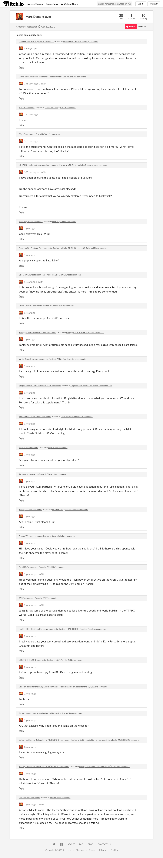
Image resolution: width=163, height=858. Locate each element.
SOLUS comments (26, 107)
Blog (90, 844)
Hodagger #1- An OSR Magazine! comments (37, 332)
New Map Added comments (31, 221)
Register (153, 3)
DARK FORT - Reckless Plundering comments (38, 629)
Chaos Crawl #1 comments (30, 305)
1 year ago (29, 228)
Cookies (114, 850)
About (71, 844)
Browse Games (35, 3)
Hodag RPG (67, 248)
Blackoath (55, 713)
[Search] (129, 3)
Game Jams (52, 3)
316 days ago (31, 141)
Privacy (102, 850)
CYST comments (26, 598)
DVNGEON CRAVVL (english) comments (36, 41)
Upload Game (69, 3)
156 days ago (31, 83)
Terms (91, 850)
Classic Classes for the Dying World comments (38, 687)
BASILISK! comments (28, 567)
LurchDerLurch (51, 107)
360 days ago (31, 172)
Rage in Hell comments (28, 447)
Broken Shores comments (30, 713)
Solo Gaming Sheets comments (32, 275)
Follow (130, 26)
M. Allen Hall (57, 509)
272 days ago (31, 114)
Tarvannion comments (28, 474)
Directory (80, 850)
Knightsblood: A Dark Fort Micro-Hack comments (40, 385)
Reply (21, 67)
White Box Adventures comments (33, 76)
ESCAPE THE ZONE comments (32, 660)
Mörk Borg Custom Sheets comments (35, 416)
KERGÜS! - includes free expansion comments (38, 165)
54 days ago (30, 48)
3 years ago (30, 746)
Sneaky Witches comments (30, 509)
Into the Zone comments (29, 797)
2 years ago (30, 574)
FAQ (81, 844)
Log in (140, 3)
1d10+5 (83, 740)
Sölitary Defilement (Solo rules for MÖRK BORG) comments (44, 740)
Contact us (104, 844)
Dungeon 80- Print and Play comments (35, 248)
